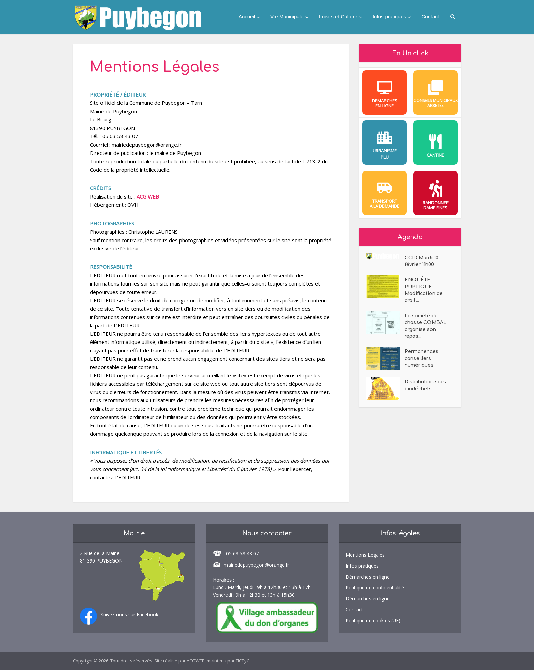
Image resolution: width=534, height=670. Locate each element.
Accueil (247, 16)
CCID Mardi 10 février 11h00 (421, 261)
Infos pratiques (389, 16)
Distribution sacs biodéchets (425, 385)
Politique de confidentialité (375, 587)
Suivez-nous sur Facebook (129, 614)
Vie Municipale (286, 16)
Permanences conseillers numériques (421, 358)
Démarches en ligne (368, 576)
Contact (430, 16)
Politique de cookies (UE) (373, 620)
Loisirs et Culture (338, 16)
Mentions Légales (365, 555)
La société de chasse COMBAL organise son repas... (425, 326)
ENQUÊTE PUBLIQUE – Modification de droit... (424, 290)
